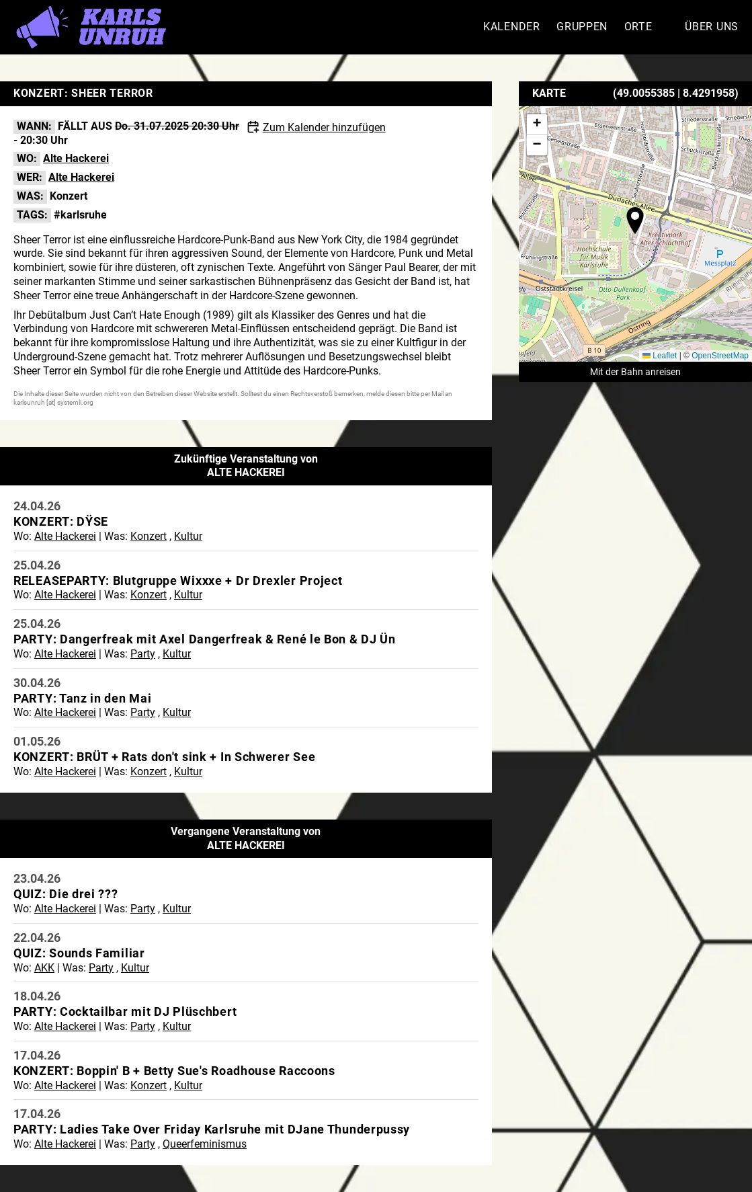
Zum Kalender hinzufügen (324, 127)
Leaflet (659, 355)
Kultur (188, 536)
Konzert (68, 196)
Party (142, 653)
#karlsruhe (80, 214)
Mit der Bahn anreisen (635, 371)
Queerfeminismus (205, 1144)
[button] (635, 220)
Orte (638, 26)
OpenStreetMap (720, 355)
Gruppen (582, 26)
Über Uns (712, 26)
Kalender (511, 26)
